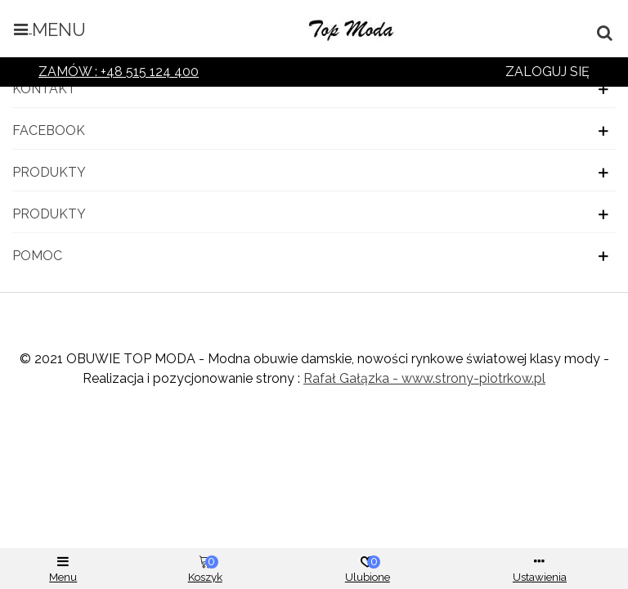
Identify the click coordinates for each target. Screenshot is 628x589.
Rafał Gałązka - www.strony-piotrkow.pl (424, 378)
